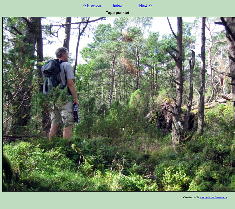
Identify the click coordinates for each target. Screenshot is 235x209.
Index (117, 5)
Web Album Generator (213, 197)
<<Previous (92, 5)
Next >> (145, 5)
